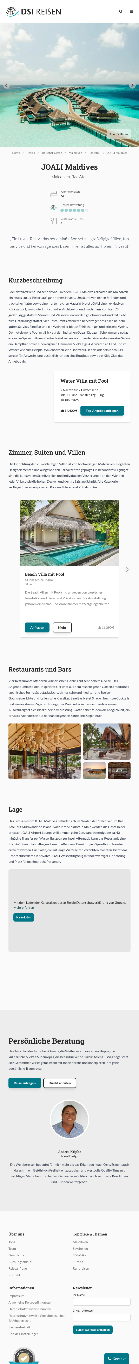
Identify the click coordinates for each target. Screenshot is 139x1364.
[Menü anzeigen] (131, 11)
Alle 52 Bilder (118, 134)
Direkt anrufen (60, 1083)
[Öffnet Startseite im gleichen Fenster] (33, 11)
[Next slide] (132, 85)
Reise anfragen (25, 1083)
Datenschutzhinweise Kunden (29, 1309)
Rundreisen (81, 1268)
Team (12, 1248)
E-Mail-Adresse (83, 1310)
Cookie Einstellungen (23, 1334)
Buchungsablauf (19, 1262)
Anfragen (37, 627)
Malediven (80, 1242)
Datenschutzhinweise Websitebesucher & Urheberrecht (36, 1318)
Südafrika (79, 1255)
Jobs (11, 1242)
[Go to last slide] (6, 85)
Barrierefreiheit (19, 1327)
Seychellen (80, 1248)
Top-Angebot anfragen (102, 410)
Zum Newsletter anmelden (93, 1329)
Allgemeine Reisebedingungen (29, 1302)
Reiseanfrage (17, 1268)
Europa (78, 1262)
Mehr (62, 627)
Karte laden (23, 917)
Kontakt (14, 1275)
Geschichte (16, 1255)
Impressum (16, 1296)
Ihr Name (79, 1295)
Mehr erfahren (23, 907)
